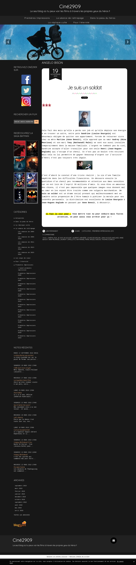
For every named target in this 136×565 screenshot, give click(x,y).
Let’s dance (18, 423)
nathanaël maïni (84, 239)
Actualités (20, 218)
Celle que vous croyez (23, 373)
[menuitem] (37, 18)
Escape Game (19, 473)
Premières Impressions (37, 18)
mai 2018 (18, 514)
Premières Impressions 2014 (27, 320)
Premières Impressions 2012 (27, 309)
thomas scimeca (110, 239)
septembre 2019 (21, 491)
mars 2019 (18, 494)
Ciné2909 (70, 6)
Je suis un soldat (84, 87)
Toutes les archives (22, 521)
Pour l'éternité (81, 22)
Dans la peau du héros (102, 18)
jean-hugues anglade (112, 238)
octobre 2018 (20, 506)
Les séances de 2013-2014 (26, 249)
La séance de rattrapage (70, 18)
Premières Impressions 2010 (27, 298)
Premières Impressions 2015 (27, 325)
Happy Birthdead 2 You (23, 448)
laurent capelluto (69, 239)
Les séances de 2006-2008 (26, 233)
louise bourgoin (95, 238)
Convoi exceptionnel (22, 435)
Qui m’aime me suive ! (22, 410)
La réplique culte (57, 22)
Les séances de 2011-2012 (26, 244)
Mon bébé (18, 398)
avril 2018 (19, 517)
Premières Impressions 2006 (27, 276)
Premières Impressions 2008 (27, 287)
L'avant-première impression (24, 271)
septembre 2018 (21, 508)
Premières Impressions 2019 (27, 341)
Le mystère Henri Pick (23, 385)
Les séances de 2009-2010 (26, 238)
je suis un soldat (65, 238)
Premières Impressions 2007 (27, 282)
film (55, 238)
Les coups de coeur (23, 260)
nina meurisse (54, 239)
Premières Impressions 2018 (27, 336)
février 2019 (20, 497)
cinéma (50, 238)
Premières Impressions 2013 (27, 314)
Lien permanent (50, 231)
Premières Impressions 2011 (27, 303)
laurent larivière (80, 238)
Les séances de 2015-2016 (26, 255)
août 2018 (18, 511)
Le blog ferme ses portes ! (24, 360)
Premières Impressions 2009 (27, 293)
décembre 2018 (20, 503)
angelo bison (97, 239)
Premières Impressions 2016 (27, 331)
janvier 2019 (20, 500)
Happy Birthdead (21, 460)
